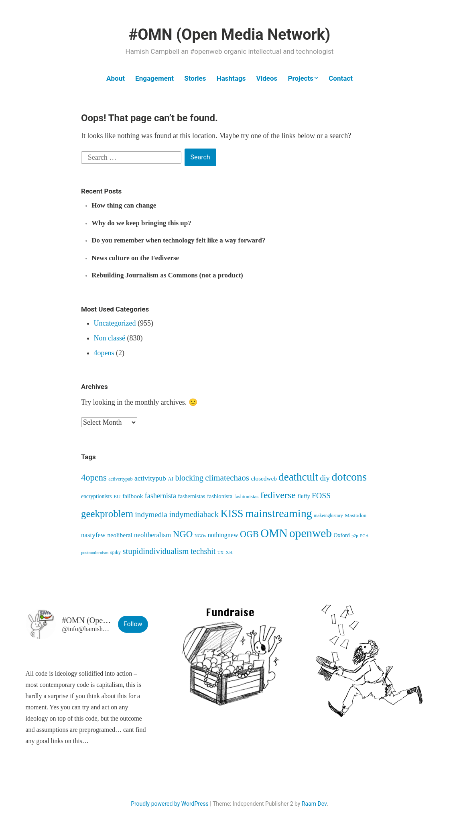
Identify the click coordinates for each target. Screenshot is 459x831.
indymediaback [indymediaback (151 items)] (194, 514)
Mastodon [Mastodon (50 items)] (355, 515)
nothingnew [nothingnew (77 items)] (223, 535)
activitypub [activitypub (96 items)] (150, 478)
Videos (267, 78)
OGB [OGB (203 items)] (249, 534)
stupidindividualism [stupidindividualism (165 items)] (156, 551)
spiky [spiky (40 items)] (115, 552)
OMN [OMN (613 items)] (273, 533)
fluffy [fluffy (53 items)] (303, 496)
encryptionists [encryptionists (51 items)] (96, 496)
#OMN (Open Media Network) (229, 34)
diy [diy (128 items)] (325, 478)
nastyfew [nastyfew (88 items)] (93, 535)
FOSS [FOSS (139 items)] (321, 495)
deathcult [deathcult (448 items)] (298, 477)
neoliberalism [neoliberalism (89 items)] (152, 535)
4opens (104, 353)
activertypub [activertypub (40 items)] (120, 479)
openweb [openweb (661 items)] (310, 533)
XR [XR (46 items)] (229, 552)
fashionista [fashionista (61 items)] (219, 496)
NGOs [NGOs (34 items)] (200, 535)
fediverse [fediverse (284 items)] (278, 495)
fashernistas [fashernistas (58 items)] (191, 496)
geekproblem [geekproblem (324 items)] (107, 513)
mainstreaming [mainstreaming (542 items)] (278, 513)
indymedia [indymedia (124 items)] (151, 514)
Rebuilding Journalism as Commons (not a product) (167, 275)
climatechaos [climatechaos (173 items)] (227, 478)
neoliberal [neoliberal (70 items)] (120, 535)
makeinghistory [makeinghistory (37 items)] (328, 515)
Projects (300, 78)
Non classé (109, 338)
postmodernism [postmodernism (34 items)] (94, 552)
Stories (195, 78)
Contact (341, 78)
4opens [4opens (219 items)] (94, 478)
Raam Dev (314, 803)
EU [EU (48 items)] (117, 496)
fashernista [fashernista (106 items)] (160, 496)
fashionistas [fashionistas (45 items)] (246, 496)
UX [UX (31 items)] (220, 552)
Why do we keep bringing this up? (141, 223)
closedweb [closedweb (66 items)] (264, 478)
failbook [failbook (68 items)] (132, 496)
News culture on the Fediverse (135, 258)
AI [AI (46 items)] (170, 479)
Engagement (154, 78)
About (115, 78)
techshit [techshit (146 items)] (203, 551)
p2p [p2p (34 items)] (354, 535)
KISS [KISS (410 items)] (231, 513)
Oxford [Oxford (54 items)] (341, 535)
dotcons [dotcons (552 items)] (349, 476)
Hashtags (231, 78)
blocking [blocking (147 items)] (189, 477)
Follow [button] (133, 624)
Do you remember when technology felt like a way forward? (178, 240)
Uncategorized (115, 323)
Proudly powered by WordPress (170, 803)
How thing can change (123, 205)
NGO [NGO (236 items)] (183, 534)
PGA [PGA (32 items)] (364, 535)
